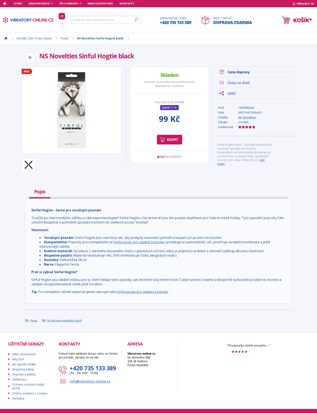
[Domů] (7, 3)
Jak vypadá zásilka (24, 364)
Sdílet (231, 93)
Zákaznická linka (175, 20)
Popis (39, 192)
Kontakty (127, 3)
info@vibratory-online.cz (90, 381)
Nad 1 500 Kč (232, 20)
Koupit (172, 139)
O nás (18, 3)
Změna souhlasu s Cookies (30, 393)
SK (61, 23)
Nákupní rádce (39, 3)
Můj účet (18, 359)
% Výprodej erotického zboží (64, 320)
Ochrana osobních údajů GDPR (28, 386)
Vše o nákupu (68, 3)
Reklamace (19, 379)
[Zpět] (30, 57)
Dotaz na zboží (238, 82)
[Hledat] (106, 20)
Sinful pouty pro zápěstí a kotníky (139, 242)
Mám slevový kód (100, 3)
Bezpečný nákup (23, 369)
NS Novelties (247, 117)
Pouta (33, 320)
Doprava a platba (24, 374)
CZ (62, 16)
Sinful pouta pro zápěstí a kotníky (142, 292)
